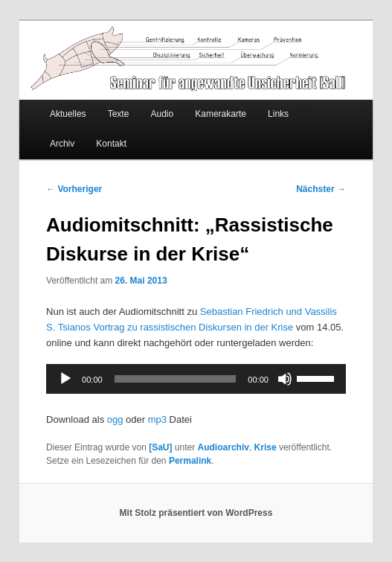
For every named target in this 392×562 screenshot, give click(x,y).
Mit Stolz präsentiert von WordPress (196, 513)
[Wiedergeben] (65, 378)
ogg (115, 419)
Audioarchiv (223, 447)
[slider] (176, 379)
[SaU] (160, 447)
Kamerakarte (220, 114)
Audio (161, 114)
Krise (265, 447)
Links (278, 114)
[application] (196, 379)
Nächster (321, 189)
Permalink (190, 461)
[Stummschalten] (284, 378)
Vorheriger (74, 189)
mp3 (157, 419)
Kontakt (111, 143)
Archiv (62, 143)
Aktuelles (68, 114)
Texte (118, 114)
